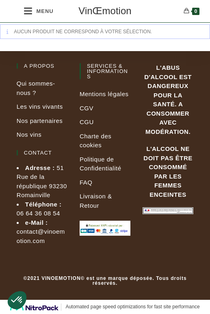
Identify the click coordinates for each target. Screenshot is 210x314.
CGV (86, 108)
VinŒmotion (104, 10)
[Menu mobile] (39, 11)
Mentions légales (104, 93)
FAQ (86, 182)
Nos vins (29, 134)
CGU (87, 121)
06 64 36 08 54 (38, 213)
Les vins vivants (40, 106)
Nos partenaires (40, 120)
